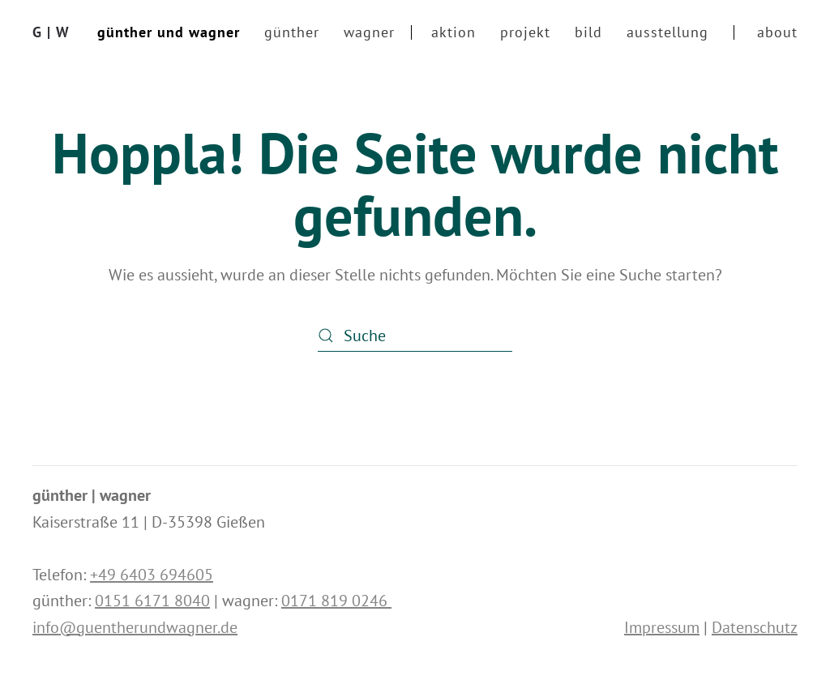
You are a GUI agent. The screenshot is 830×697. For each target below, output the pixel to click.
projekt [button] (525, 32)
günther (291, 32)
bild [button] (588, 32)
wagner (369, 32)
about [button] (777, 32)
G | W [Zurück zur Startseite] (51, 32)
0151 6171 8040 (152, 600)
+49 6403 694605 (151, 574)
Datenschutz (755, 627)
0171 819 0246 (336, 600)
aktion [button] (453, 32)
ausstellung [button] (667, 32)
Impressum (662, 627)
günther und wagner (168, 32)
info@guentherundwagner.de (134, 627)
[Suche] (415, 335)
